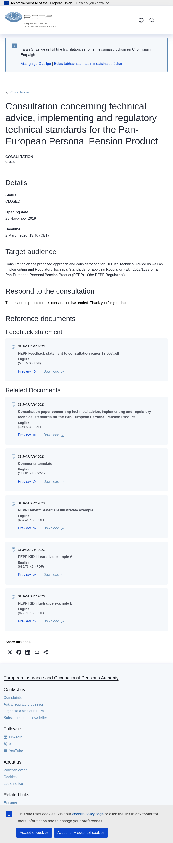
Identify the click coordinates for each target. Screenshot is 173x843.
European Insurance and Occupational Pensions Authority (61, 677)
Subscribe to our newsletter (25, 718)
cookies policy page (88, 814)
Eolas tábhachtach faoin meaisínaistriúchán (88, 64)
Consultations (19, 92)
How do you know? (92, 3)
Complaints (13, 697)
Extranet (10, 803)
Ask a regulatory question (24, 704)
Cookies (10, 777)
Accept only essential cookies (80, 832)
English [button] (141, 20)
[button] (27, 371)
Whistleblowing (16, 770)
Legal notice (13, 783)
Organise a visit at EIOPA (24, 711)
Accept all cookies (34, 832)
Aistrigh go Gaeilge (36, 64)
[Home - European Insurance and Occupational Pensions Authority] (30, 20)
